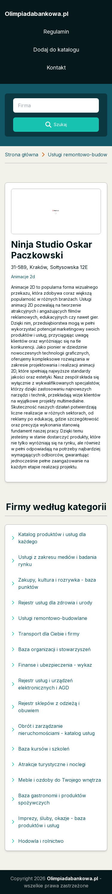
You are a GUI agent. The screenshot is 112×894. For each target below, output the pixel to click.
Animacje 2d (23, 276)
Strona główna (21, 155)
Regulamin (56, 31)
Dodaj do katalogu (56, 49)
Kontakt (56, 67)
